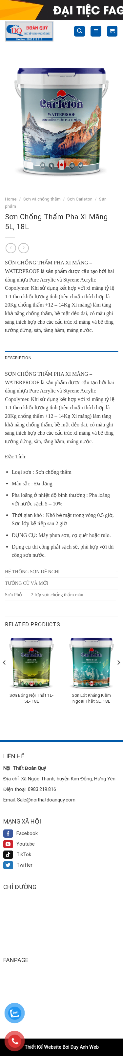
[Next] (118, 676)
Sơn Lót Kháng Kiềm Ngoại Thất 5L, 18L (91, 698)
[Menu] (96, 31)
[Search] (79, 31)
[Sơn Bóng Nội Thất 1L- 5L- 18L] (31, 662)
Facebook (20, 833)
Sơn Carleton (79, 199)
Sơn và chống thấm (42, 199)
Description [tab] (18, 357)
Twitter (17, 865)
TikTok (17, 854)
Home (11, 199)
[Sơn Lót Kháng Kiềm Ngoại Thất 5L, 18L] (91, 662)
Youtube (19, 844)
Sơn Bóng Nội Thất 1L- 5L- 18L (31, 698)
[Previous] (4, 676)
